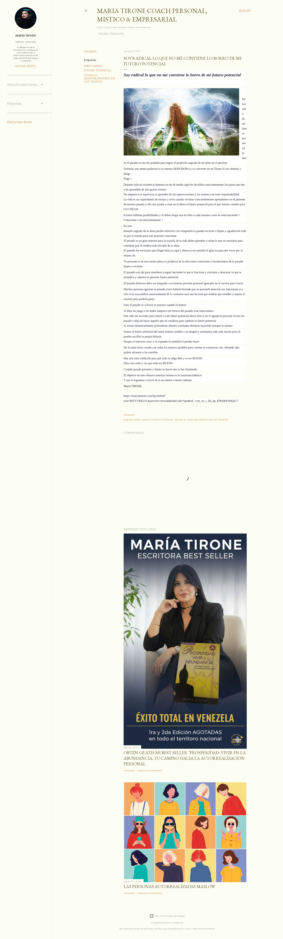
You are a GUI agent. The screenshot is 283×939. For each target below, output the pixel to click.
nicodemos (177, 922)
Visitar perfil (25, 66)
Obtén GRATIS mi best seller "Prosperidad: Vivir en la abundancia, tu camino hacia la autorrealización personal (185, 758)
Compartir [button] (90, 51)
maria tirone (25, 35)
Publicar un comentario (150, 770)
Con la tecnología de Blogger (167, 916)
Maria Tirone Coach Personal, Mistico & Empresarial (152, 14)
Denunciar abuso (19, 122)
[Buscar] (244, 10)
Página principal (111, 34)
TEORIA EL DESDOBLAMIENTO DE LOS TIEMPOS (99, 78)
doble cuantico (93, 65)
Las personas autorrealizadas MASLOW (169, 886)
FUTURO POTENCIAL (98, 70)
